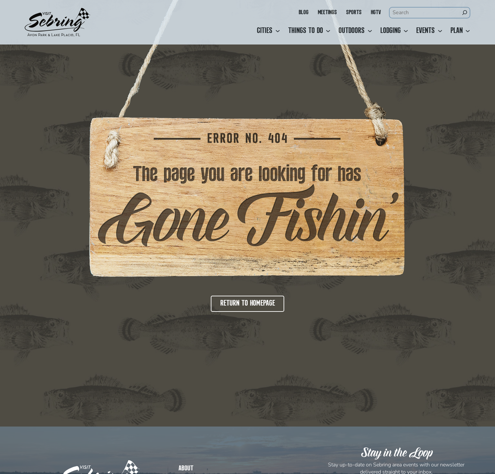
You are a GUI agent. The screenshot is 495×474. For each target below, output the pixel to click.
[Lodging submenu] (405, 31)
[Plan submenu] (467, 31)
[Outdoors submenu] (370, 31)
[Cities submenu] (277, 31)
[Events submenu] (440, 31)
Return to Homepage (247, 304)
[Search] (464, 12)
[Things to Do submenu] (328, 31)
